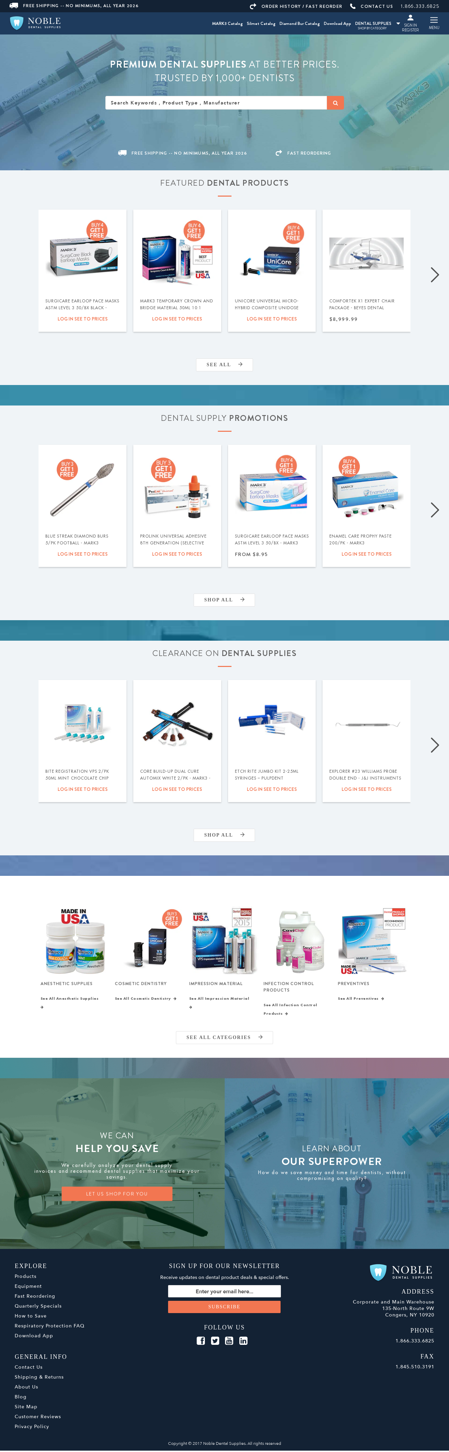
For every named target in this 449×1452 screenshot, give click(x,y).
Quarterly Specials (38, 1307)
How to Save (31, 1317)
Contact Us (29, 1368)
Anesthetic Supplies (67, 984)
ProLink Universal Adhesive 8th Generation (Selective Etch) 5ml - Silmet (173, 543)
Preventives (354, 984)
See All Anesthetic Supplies (71, 1004)
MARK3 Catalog (227, 23)
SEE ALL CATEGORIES (224, 1038)
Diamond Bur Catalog (300, 23)
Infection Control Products (289, 987)
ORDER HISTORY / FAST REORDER (296, 6)
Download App (337, 23)
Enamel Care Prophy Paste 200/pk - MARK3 (360, 539)
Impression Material (216, 984)
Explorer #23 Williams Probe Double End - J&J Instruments (365, 774)
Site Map (26, 1408)
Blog (21, 1398)
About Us (26, 1388)
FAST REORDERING (303, 153)
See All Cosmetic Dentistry (146, 1000)
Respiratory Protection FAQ (50, 1327)
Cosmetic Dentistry (141, 984)
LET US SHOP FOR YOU (117, 1195)
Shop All (224, 599)
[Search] (335, 103)
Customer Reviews (38, 1418)
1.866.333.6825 (420, 6)
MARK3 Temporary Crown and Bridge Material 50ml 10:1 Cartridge (176, 308)
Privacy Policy (32, 1428)
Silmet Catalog (261, 23)
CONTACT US (371, 6)
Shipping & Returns (39, 1378)
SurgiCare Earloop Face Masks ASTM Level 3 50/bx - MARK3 (272, 539)
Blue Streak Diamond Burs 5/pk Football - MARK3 (76, 539)
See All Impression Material (220, 1004)
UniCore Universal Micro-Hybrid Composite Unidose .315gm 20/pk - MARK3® (267, 308)
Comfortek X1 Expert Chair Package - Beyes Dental (362, 304)
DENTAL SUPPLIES (377, 23)
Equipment (28, 1287)
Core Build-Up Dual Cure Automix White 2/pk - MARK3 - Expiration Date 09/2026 (175, 778)
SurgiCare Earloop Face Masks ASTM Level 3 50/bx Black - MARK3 (82, 308)
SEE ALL (224, 364)
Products (25, 1278)
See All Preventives (361, 1000)
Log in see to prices (83, 318)
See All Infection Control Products (290, 1011)
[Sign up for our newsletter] (224, 1292)
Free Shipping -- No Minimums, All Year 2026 (74, 5)
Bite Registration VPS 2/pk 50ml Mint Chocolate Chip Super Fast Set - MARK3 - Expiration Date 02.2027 (77, 781)
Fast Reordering (35, 1297)
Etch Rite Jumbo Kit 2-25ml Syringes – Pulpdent (267, 774)
